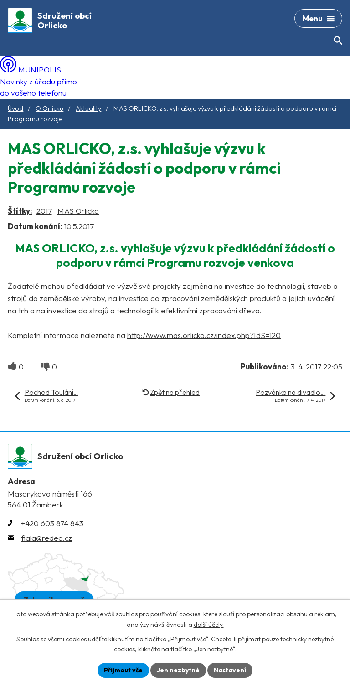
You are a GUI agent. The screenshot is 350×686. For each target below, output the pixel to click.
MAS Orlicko (78, 210)
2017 (44, 210)
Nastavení (230, 670)
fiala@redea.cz (46, 538)
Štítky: (20, 210)
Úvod (15, 108)
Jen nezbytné (178, 670)
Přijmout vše (123, 670)
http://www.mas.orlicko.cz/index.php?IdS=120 (204, 335)
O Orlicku (49, 108)
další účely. (209, 624)
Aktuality (88, 108)
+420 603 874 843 (52, 523)
